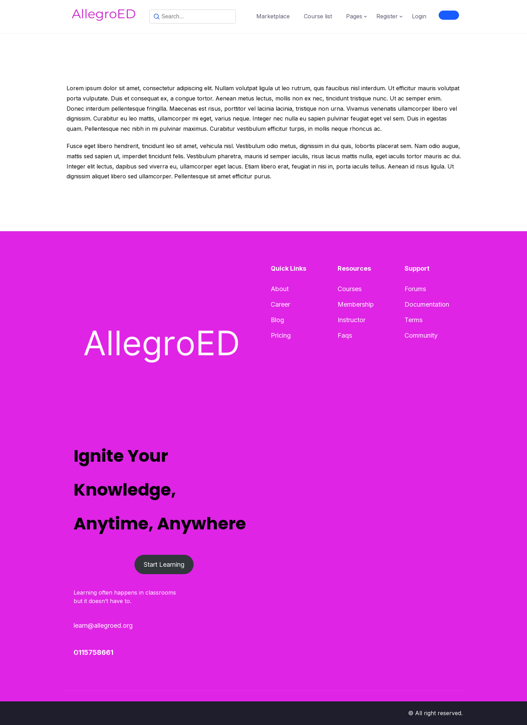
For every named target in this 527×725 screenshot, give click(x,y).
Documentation (426, 304)
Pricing (281, 335)
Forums (415, 289)
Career (280, 304)
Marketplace (273, 16)
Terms (413, 320)
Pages (354, 16)
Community (421, 335)
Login (419, 16)
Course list (318, 16)
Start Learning (164, 564)
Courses (350, 289)
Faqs (345, 335)
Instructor (351, 320)
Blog (277, 320)
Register (387, 16)
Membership (356, 304)
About (280, 289)
